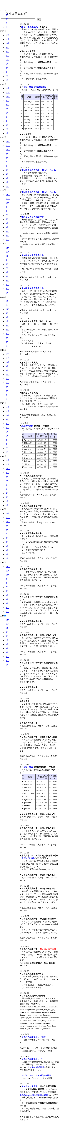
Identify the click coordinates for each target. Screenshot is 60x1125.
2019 (2, 350)
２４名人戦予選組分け (31, 1059)
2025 (2, 31)
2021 (2, 244)
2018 (2, 403)
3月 (7, 19)
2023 (2, 137)
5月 (7, 64)
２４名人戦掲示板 (36, 1067)
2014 (2, 616)
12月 (8, 35)
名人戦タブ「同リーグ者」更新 (34, 1095)
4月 (7, 15)
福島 (33, 858)
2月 (7, 23)
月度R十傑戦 (27, 426)
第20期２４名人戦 (29, 1086)
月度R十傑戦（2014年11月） (34, 87)
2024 (2, 84)
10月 (8, 43)
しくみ (53, 170)
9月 (7, 47)
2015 (2, 563)
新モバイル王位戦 (29, 27)
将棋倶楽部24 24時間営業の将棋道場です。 (30, 5)
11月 (8, 39)
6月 (7, 60)
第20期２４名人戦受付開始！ (34, 170)
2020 (2, 297)
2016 (2, 509)
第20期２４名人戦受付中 (32, 217)
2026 (2, 11)
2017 (2, 456)
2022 (2, 190)
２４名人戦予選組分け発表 (33, 1037)
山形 (28, 858)
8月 (7, 51)
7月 (7, 56)
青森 (24, 858)
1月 (7, 27)
